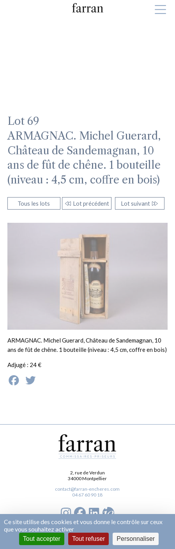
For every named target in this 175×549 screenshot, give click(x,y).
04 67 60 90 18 (87, 495)
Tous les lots (34, 203)
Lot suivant (140, 203)
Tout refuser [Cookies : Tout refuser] (88, 538)
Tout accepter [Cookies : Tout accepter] (41, 538)
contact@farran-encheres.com (87, 489)
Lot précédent (86, 203)
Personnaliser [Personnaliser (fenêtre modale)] (136, 538)
